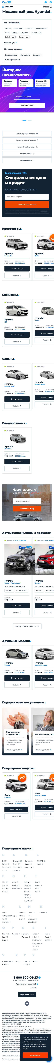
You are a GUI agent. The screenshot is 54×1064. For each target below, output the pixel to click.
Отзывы (33, 988)
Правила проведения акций (11, 1059)
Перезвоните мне (27, 994)
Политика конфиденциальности (12, 1056)
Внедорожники (12, 60)
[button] (24, 120)
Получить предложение (27, 204)
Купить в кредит (17, 269)
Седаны (36, 55)
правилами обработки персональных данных (34, 213)
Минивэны (25, 55)
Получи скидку (27, 509)
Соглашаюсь (35, 1055)
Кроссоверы (11, 55)
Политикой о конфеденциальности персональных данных (35, 1046)
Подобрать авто (27, 105)
